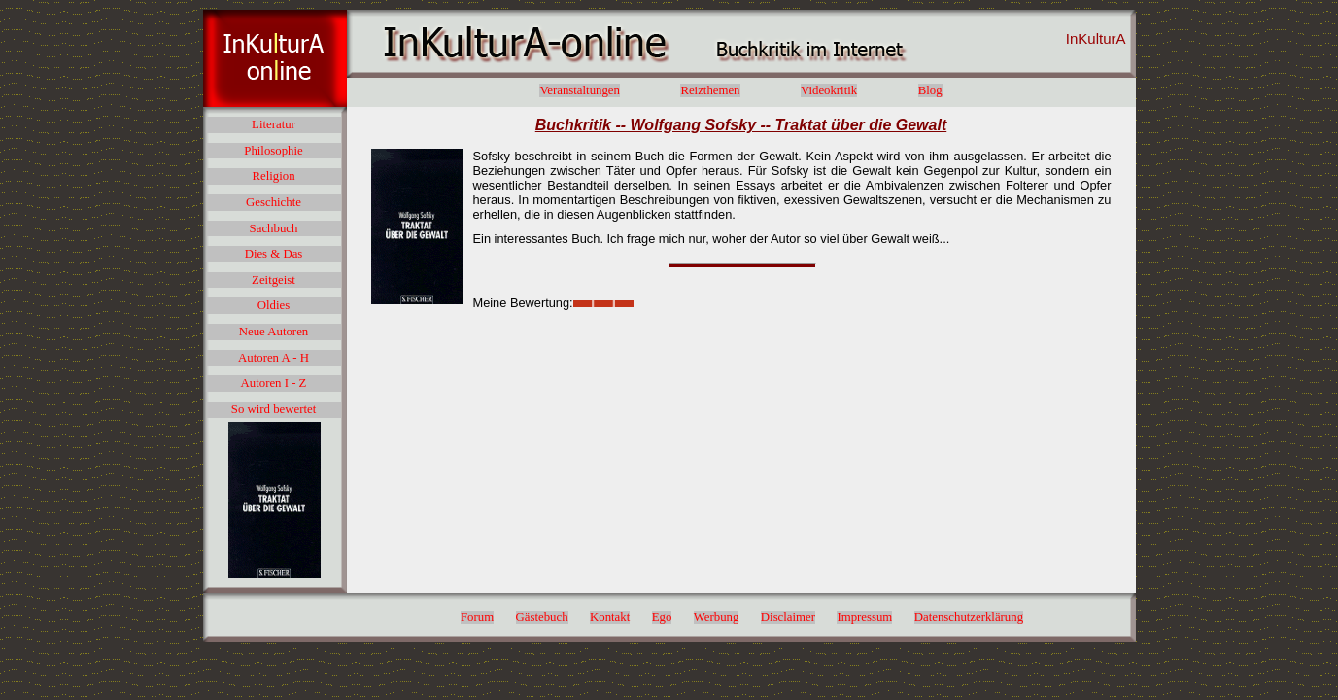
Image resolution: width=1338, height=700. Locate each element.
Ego (662, 617)
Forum (477, 617)
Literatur (273, 124)
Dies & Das (274, 254)
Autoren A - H (273, 358)
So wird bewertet (273, 409)
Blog (930, 90)
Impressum (864, 617)
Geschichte (273, 202)
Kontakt (610, 617)
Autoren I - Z (274, 383)
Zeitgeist (273, 280)
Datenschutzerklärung (968, 617)
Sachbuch (274, 228)
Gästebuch (542, 617)
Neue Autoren (273, 331)
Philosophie (273, 151)
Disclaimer (788, 617)
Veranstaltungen (579, 90)
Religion (273, 176)
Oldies (273, 305)
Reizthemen (709, 90)
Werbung (716, 617)
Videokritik (829, 90)
